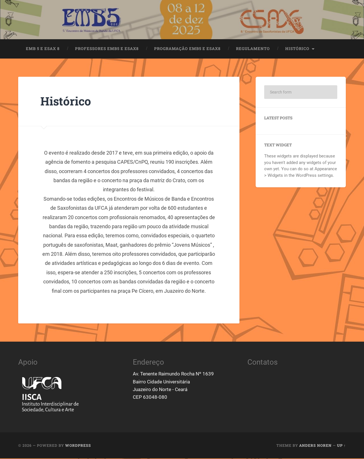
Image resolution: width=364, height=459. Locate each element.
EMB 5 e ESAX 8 (43, 49)
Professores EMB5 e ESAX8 (107, 49)
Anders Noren (315, 446)
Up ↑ (341, 446)
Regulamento (253, 49)
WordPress (78, 446)
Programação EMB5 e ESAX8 (187, 49)
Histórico (297, 49)
